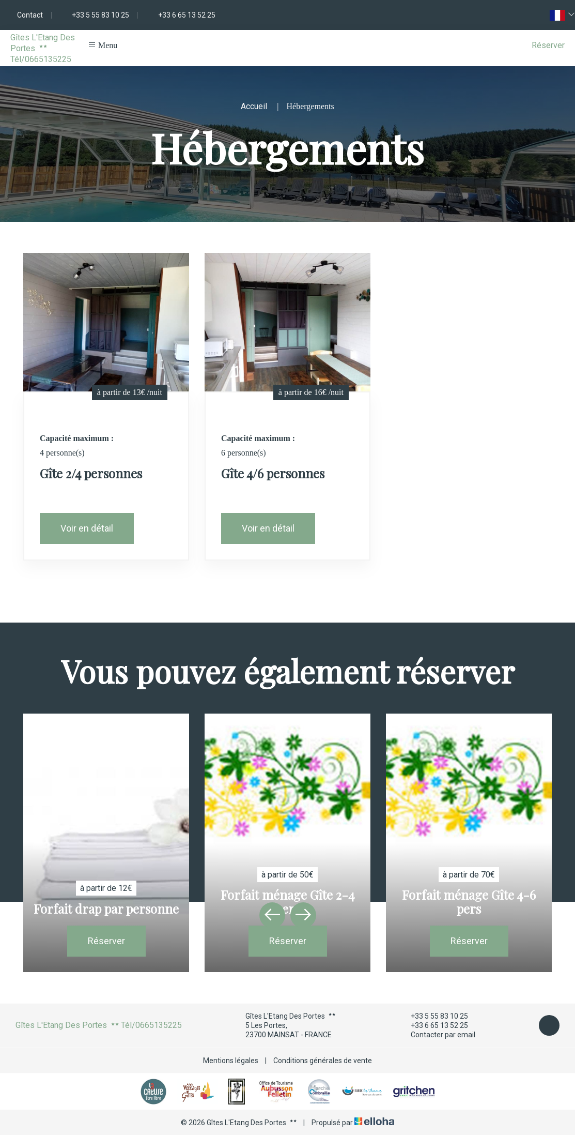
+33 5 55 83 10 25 (433, 1016)
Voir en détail (86, 528)
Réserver (548, 45)
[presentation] (272, 915)
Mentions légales (230, 1060)
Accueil (254, 106)
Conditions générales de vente (322, 1060)
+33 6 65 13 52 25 (433, 1025)
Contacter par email (437, 1035)
